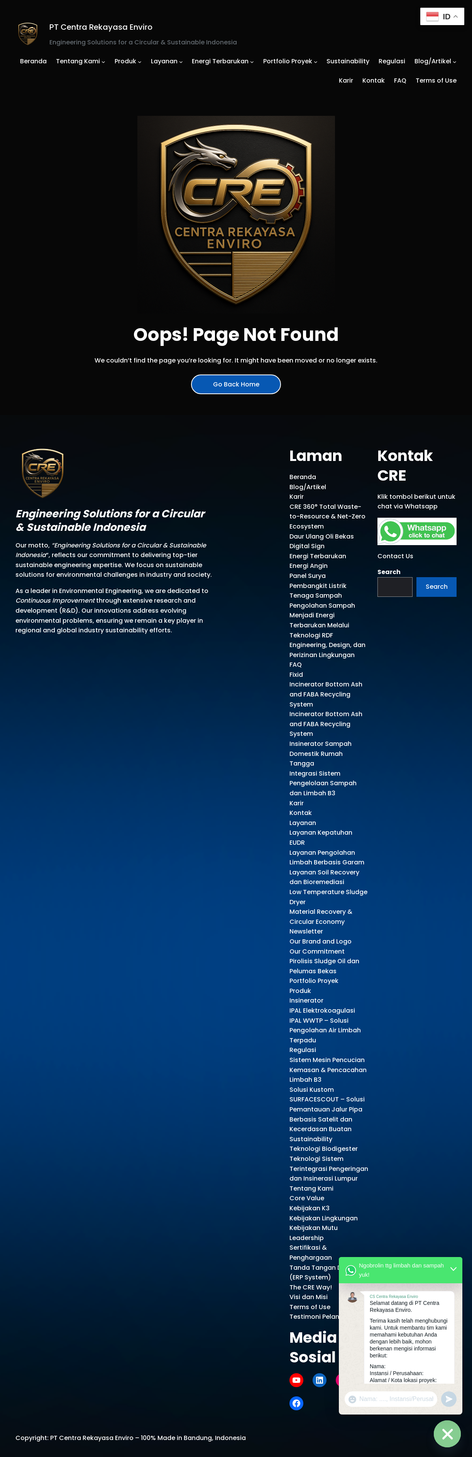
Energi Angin (308, 565)
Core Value (306, 1198)
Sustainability (310, 1139)
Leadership (306, 1237)
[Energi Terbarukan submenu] (252, 61)
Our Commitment (317, 951)
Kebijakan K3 (309, 1208)
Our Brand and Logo (320, 941)
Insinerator (306, 1000)
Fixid (296, 674)
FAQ (295, 664)
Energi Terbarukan (317, 556)
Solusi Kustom (311, 1089)
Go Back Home (236, 384)
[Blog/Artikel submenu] (455, 61)
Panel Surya (307, 575)
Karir (296, 496)
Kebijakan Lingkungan (323, 1218)
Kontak (300, 812)
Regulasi (302, 1049)
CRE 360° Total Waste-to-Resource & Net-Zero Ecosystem (327, 516)
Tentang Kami (311, 1188)
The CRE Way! (310, 1287)
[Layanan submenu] (181, 61)
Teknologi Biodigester (323, 1148)
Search (389, 572)
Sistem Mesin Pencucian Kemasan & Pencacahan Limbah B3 (328, 1069)
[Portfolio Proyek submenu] (316, 61)
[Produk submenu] (140, 61)
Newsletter (306, 931)
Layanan (302, 822)
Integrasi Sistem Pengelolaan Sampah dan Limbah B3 (323, 783)
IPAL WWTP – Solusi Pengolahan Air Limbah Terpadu (325, 1030)
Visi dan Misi (308, 1297)
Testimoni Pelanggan (322, 1316)
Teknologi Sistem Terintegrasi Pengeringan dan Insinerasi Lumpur (328, 1168)
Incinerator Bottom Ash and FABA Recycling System (325, 694)
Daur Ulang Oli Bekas (321, 536)
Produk (300, 990)
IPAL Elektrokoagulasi (322, 1010)
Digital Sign (307, 546)
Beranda (302, 477)
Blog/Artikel (307, 487)
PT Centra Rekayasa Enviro (100, 27)
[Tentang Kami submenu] (103, 61)
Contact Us (395, 556)
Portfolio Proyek (313, 980)
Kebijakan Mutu (313, 1227)
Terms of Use (309, 1307)
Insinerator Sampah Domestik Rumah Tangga (320, 753)
